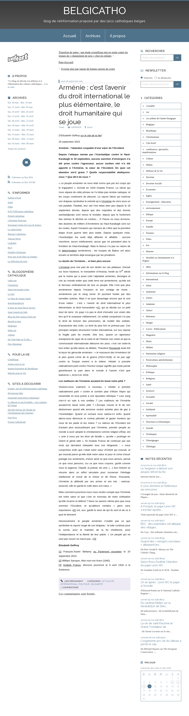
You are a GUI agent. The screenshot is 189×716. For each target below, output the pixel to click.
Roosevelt (114, 348)
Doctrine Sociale (154, 183)
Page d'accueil (66, 62)
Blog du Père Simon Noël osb (22, 317)
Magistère (150, 335)
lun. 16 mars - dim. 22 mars (21, 134)
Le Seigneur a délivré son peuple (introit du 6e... (157, 470)
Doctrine (150, 177)
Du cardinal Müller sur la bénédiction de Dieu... (156, 604)
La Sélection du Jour (17, 261)
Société (149, 403)
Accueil (69, 36)
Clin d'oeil (151, 143)
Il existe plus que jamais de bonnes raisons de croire (88, 69)
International (69, 584)
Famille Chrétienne (17, 252)
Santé (148, 384)
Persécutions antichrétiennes (159, 360)
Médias (149, 347)
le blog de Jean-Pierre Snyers (21, 308)
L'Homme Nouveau (17, 220)
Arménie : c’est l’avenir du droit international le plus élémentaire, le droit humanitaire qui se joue (94, 104)
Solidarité (97, 584)
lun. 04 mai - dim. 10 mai (20, 102)
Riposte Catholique (17, 234)
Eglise (149, 196)
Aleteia (11, 335)
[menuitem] (70, 35)
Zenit (10, 202)
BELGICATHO (94, 11)
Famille (149, 226)
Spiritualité (151, 415)
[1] (98, 307)
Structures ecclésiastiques (158, 422)
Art (147, 112)
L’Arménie (64, 267)
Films (148, 239)
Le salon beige (15, 229)
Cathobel (12, 243)
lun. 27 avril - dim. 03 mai (20, 107)
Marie (149, 341)
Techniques (151, 434)
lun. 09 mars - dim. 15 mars (21, 139)
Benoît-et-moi (14, 321)
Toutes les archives (17, 149)
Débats (149, 165)
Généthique (13, 359)
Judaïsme (150, 304)
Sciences (150, 391)
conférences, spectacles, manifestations (155, 151)
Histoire (150, 251)
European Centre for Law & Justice (24, 225)
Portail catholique (16, 216)
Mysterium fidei (15, 393)
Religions (150, 378)
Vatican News (14, 238)
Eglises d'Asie (14, 198)
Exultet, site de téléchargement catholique (27, 388)
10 (144, 686)
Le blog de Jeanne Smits (19, 298)
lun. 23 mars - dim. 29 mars (21, 130)
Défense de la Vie (154, 171)
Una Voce (12, 417)
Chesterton (13, 285)
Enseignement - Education (158, 202)
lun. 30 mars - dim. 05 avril (21, 125)
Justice (149, 310)
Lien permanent (72, 581)
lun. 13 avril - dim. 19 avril (20, 116)
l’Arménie (106, 201)
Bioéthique (151, 130)
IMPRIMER (74, 127)
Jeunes (149, 298)
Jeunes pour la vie (16, 364)
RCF (10, 247)
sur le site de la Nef (91, 135)
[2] (74, 510)
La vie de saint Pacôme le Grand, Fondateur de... (157, 625)
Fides (10, 207)
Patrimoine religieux (155, 353)
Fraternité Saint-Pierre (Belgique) (23, 398)
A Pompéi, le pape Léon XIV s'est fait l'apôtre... (158, 508)
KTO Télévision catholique (21, 211)
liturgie (149, 322)
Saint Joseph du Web (17, 312)
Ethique (149, 214)
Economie (151, 189)
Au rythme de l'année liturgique (161, 118)
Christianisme (152, 137)
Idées (148, 267)
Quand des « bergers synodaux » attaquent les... (160, 543)
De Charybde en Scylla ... (20, 339)
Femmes (150, 233)
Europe (149, 220)
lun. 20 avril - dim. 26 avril (20, 112)
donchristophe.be (16, 303)
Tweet (61, 127)
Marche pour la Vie (17, 373)
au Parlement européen (107, 551)
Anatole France (72, 565)
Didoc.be (12, 330)
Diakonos (12, 326)
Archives (92, 36)
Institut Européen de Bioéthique (23, 368)
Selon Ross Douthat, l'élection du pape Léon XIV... (159, 563)
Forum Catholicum (17, 422)
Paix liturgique (15, 344)
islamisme (151, 291)
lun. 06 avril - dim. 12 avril (20, 121)
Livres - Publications (156, 329)
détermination (69, 250)
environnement (153, 208)
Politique (84, 584)
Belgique (150, 124)
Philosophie (151, 366)
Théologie (151, 446)
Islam (148, 285)
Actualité (108, 581)
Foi (147, 245)
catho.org (12, 280)
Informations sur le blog (157, 273)
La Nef (11, 294)
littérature (150, 316)
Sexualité (150, 397)
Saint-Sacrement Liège (18, 289)
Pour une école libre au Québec (22, 256)
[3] (94, 539)
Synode (149, 428)
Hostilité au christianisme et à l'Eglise (158, 259)
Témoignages (152, 440)
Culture (149, 158)
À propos (118, 36)
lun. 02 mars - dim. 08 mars (21, 143)
